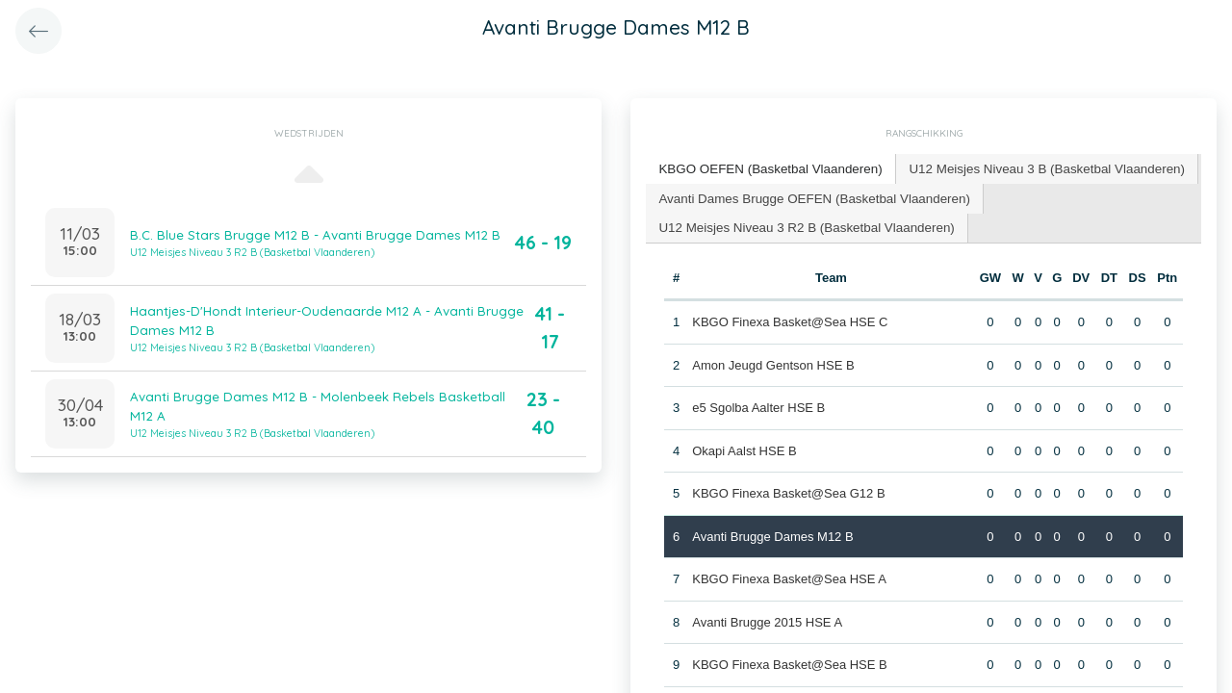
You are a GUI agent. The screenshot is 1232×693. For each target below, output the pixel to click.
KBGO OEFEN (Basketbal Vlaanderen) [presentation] (766, 168)
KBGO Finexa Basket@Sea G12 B (788, 490)
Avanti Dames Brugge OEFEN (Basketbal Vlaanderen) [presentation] (809, 196)
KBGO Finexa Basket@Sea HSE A (789, 576)
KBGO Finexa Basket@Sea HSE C (789, 319)
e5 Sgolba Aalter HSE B (758, 405)
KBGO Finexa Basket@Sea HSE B (789, 661)
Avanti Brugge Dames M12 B (772, 533)
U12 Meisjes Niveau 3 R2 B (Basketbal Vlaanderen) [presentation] (801, 225)
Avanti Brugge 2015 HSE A (767, 619)
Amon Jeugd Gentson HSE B (773, 362)
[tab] (767, 169)
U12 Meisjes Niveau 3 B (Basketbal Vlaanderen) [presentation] (1034, 168)
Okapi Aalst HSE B (744, 448)
